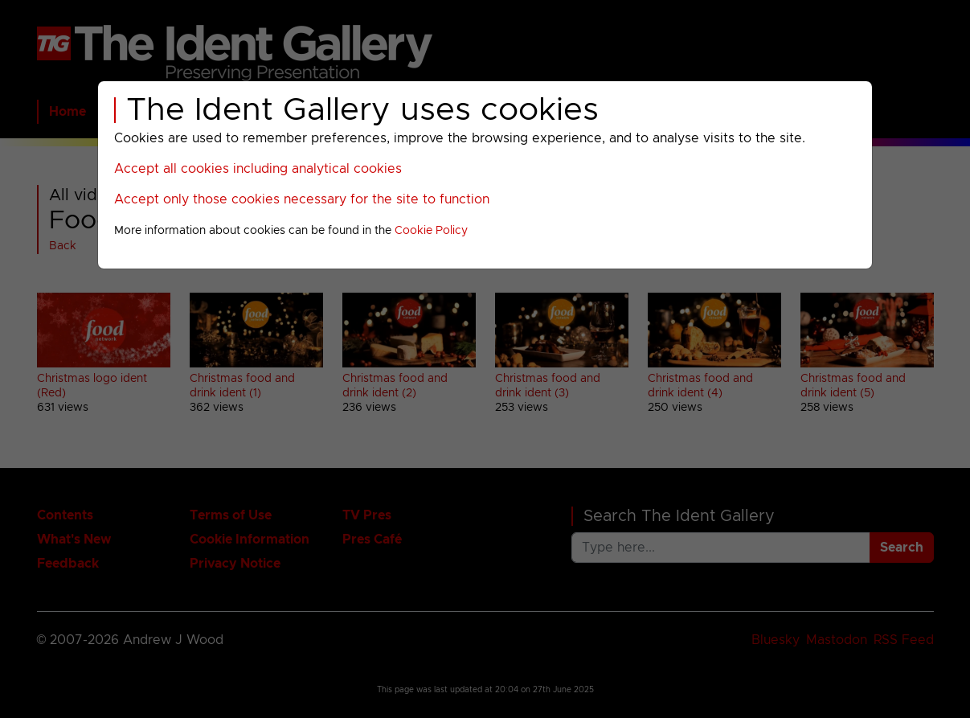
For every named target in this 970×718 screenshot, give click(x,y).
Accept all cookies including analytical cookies (258, 168)
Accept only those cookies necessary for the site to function (301, 199)
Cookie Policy (431, 230)
